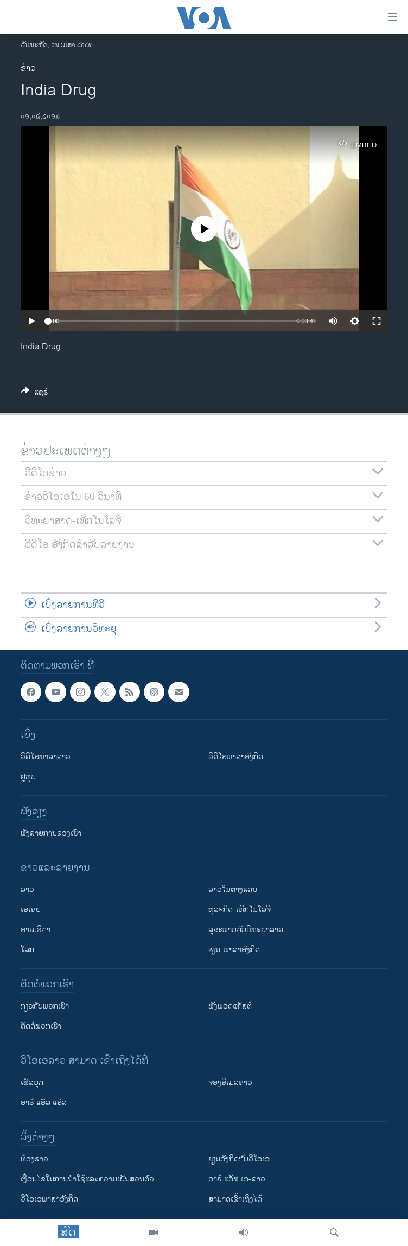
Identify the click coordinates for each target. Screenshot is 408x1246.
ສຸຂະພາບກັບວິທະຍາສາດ (245, 929)
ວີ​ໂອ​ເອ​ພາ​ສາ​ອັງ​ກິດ (49, 1199)
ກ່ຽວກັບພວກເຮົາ (45, 1006)
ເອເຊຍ (31, 909)
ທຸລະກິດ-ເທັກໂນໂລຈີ (239, 909)
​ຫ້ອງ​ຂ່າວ (34, 1159)
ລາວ (27, 889)
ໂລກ (27, 949)
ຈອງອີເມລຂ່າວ (230, 1082)
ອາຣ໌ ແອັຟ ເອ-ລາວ (236, 1179)
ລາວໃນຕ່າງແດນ (232, 889)
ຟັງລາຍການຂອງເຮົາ (51, 833)
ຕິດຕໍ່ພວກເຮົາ (41, 1026)
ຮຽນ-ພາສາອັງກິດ (234, 949)
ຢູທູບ (28, 776)
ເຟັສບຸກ (32, 1082)
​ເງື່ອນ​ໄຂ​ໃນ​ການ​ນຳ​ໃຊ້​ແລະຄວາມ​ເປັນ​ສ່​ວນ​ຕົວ (87, 1179)
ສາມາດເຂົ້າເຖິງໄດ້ (235, 1199)
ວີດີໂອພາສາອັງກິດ (235, 756)
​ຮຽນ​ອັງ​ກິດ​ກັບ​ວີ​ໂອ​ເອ (239, 1159)
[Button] (34, 394)
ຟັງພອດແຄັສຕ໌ (230, 1006)
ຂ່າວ (28, 68)
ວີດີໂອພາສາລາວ (46, 756)
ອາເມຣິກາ (35, 929)
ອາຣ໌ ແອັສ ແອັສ (44, 1102)
